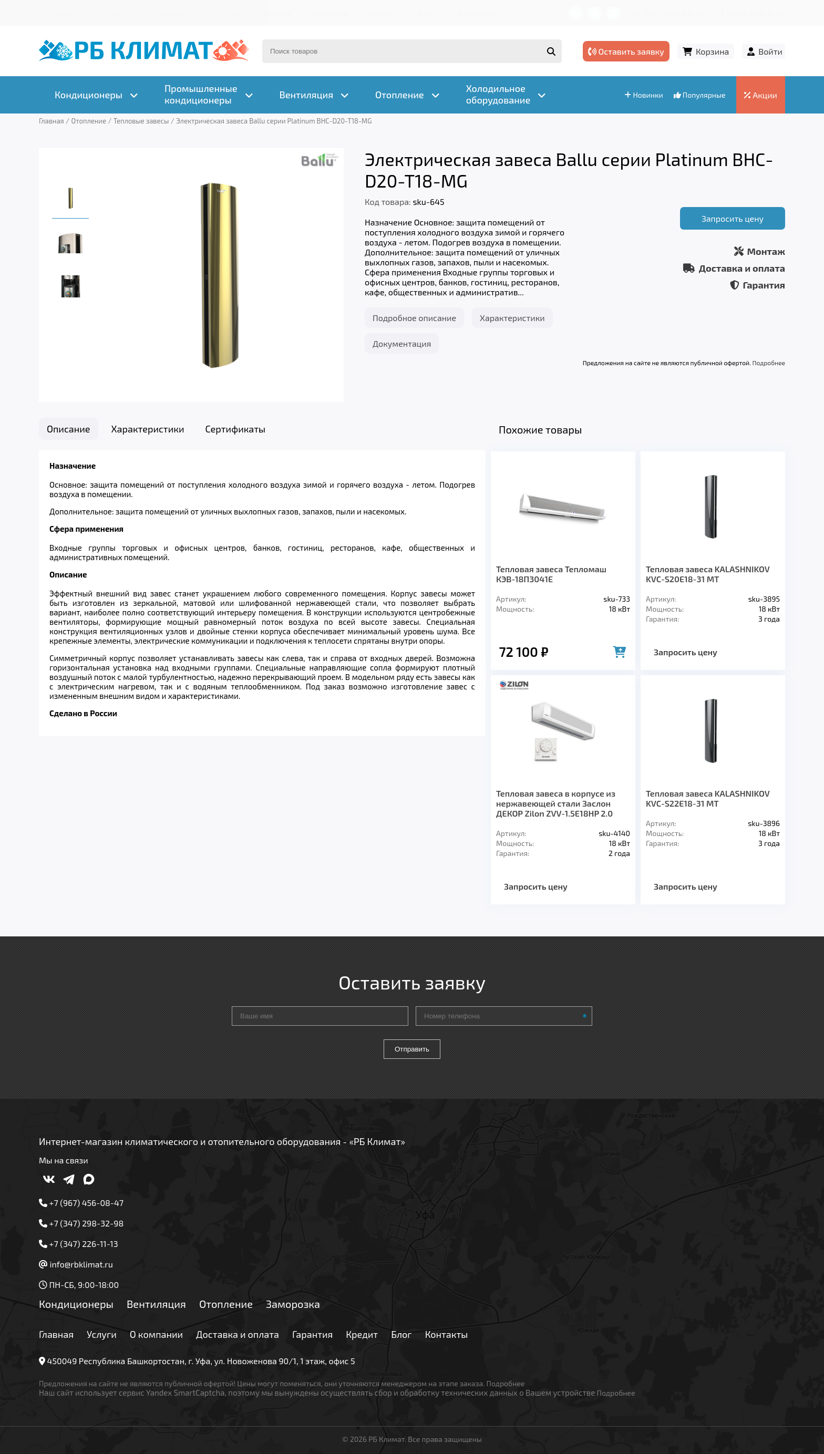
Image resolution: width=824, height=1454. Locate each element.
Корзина (712, 51)
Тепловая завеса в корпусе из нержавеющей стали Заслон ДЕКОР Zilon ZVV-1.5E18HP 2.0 (555, 803)
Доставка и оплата (254, 13)
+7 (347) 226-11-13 (750, 13)
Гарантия (330, 13)
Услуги (114, 13)
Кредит (383, 13)
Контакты (477, 13)
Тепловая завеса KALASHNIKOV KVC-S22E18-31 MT (707, 798)
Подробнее (769, 362)
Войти (770, 51)
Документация (402, 343)
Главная (64, 13)
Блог (427, 13)
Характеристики (512, 318)
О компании (172, 13)
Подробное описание (414, 318)
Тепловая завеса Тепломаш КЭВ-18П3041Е (551, 574)
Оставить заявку (626, 51)
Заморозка (293, 1303)
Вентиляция (156, 1303)
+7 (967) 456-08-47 (668, 13)
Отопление (226, 1303)
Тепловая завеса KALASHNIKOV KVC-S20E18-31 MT (707, 574)
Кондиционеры (76, 1303)
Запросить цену (733, 218)
